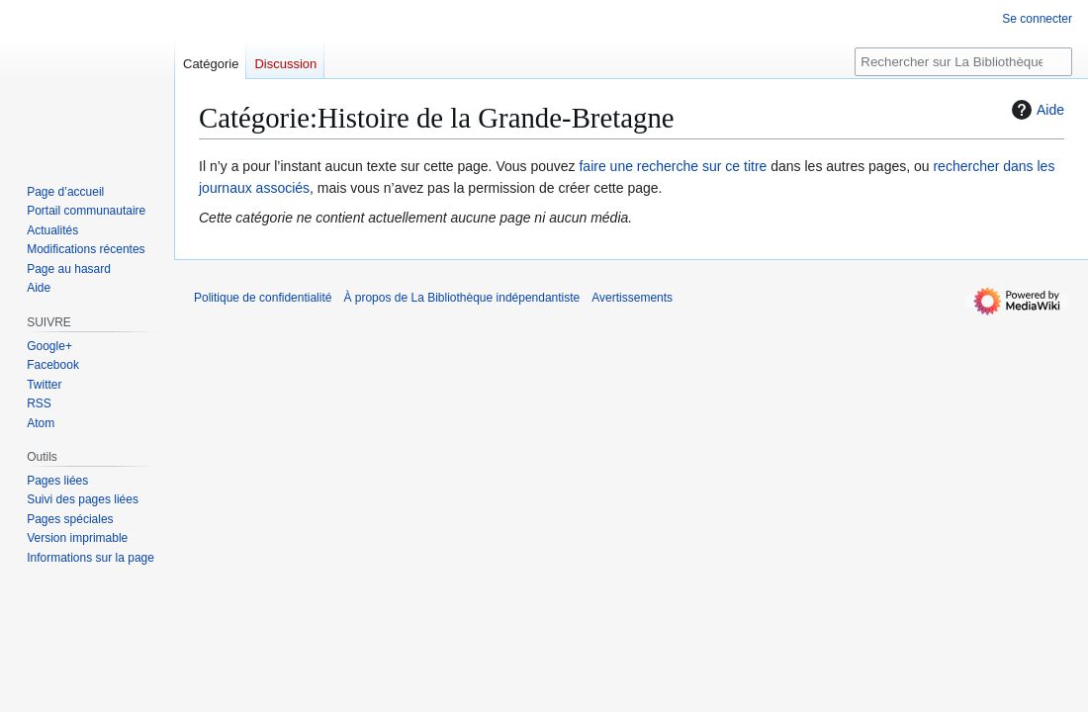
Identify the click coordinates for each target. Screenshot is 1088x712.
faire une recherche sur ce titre (673, 166)
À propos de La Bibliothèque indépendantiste (461, 298)
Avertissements (632, 298)
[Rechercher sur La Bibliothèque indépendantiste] (963, 61)
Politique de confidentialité (262, 298)
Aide (1035, 110)
